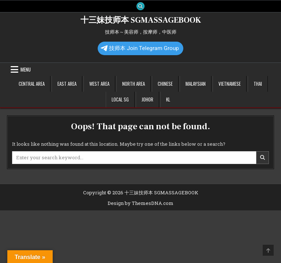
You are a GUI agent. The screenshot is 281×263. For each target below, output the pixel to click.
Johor (147, 99)
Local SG (120, 99)
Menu (25, 69)
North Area (133, 83)
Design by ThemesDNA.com (140, 203)
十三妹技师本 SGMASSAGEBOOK (140, 20)
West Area (99, 83)
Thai (258, 83)
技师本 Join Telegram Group (140, 48)
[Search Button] (140, 6)
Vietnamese (229, 83)
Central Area (32, 83)
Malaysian (196, 83)
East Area (66, 83)
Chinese (165, 83)
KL (168, 99)
